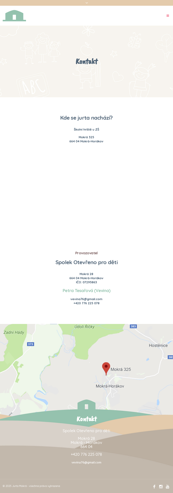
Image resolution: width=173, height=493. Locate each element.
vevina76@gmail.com (86, 462)
